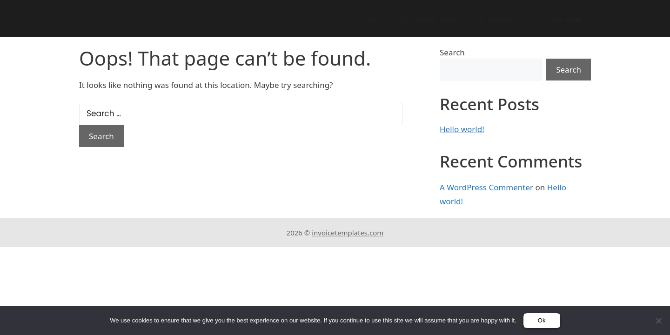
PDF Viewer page (429, 18)
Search (452, 52)
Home (373, 18)
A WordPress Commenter (486, 187)
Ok (542, 320)
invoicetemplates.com (347, 232)
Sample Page (560, 18)
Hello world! (462, 129)
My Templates (498, 18)
